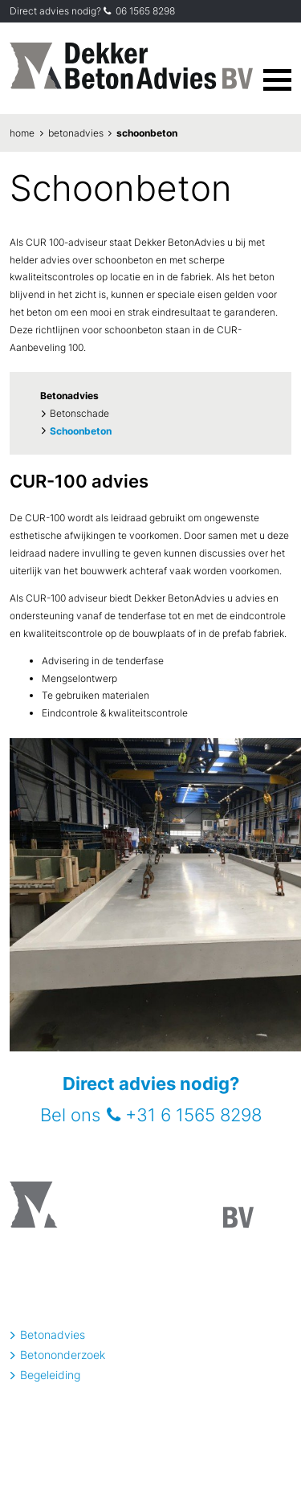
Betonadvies (76, 133)
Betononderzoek (62, 1354)
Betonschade (79, 413)
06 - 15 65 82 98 (179, 1404)
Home (22, 133)
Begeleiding (50, 1375)
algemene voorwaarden (109, 1451)
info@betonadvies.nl (63, 1304)
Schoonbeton (146, 133)
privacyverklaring (38, 1451)
